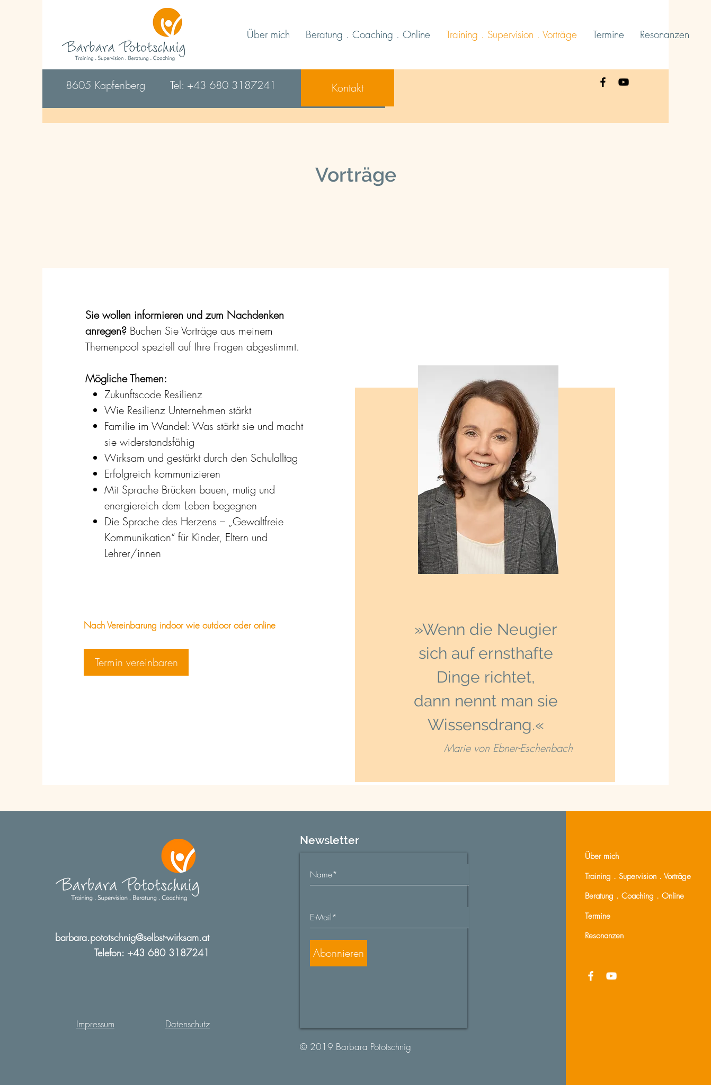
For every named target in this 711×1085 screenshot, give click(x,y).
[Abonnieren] (338, 953)
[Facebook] (603, 82)
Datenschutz (187, 1024)
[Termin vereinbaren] (136, 662)
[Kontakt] (347, 87)
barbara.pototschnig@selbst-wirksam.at (132, 937)
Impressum (95, 1024)
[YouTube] (623, 82)
